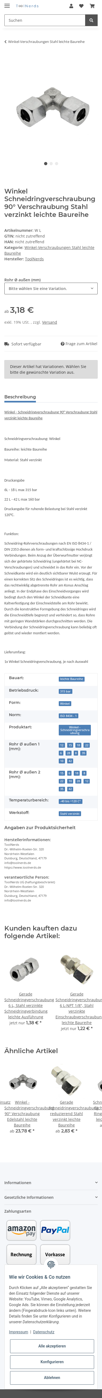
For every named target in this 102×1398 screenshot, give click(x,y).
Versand (49, 322)
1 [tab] (45, 163)
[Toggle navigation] (7, 3)
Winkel (65, 704)
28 (68, 753)
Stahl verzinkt (69, 814)
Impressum (18, 1332)
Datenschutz (43, 1332)
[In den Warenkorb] (8, 57)
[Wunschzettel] (81, 6)
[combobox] (51, 288)
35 (83, 753)
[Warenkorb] (92, 6)
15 (70, 745)
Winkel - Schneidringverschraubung (74, 730)
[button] (71, 6)
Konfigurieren (52, 1362)
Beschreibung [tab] (20, 397)
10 (61, 761)
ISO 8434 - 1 (68, 716)
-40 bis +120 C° (70, 801)
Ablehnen (52, 1377)
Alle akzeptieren (52, 1346)
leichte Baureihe (71, 679)
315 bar (65, 691)
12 (61, 745)
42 (70, 761)
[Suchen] (44, 20)
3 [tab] (56, 163)
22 (86, 745)
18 (78, 745)
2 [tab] (51, 163)
